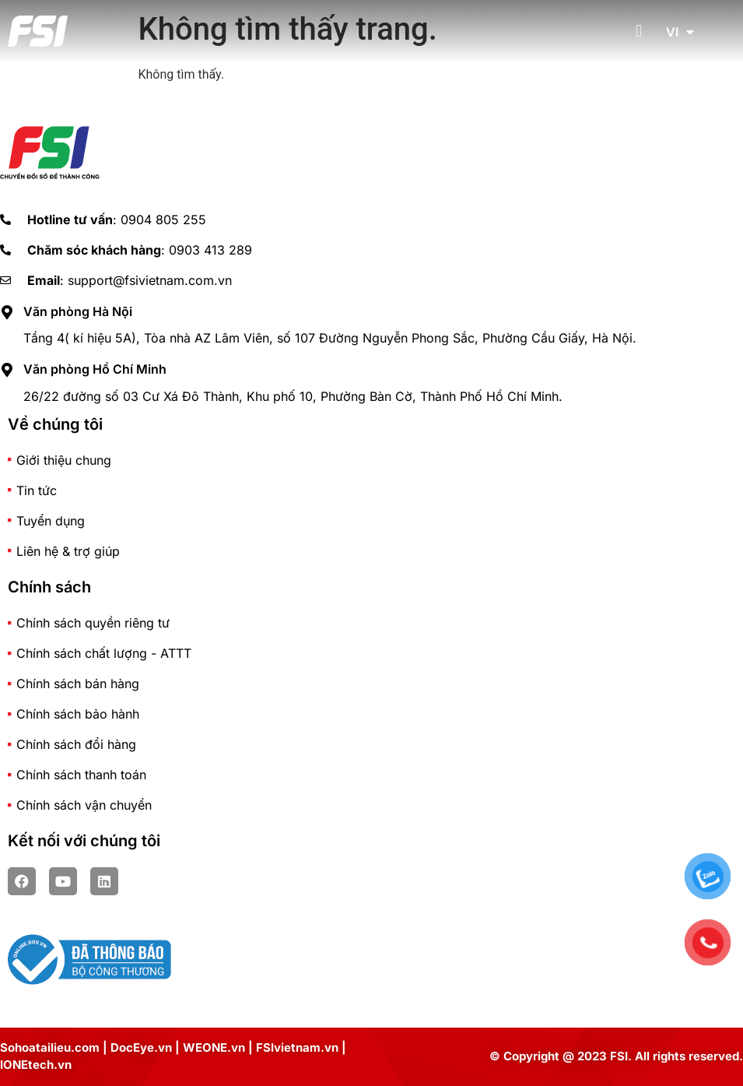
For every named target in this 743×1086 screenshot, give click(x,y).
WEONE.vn (214, 1047)
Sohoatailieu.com (50, 1047)
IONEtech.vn (36, 1064)
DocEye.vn (141, 1047)
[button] (639, 31)
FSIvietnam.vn (297, 1047)
